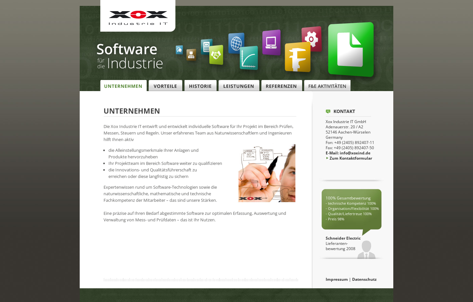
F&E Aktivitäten (327, 85)
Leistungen (239, 85)
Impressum (337, 279)
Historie (200, 85)
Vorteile (165, 85)
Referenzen (281, 85)
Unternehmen (123, 85)
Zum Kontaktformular (349, 158)
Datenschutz (364, 279)
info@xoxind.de (355, 153)
